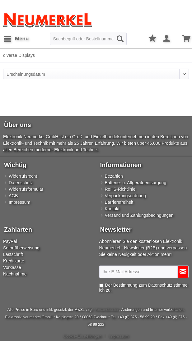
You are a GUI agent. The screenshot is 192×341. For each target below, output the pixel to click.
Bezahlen (114, 176)
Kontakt (112, 208)
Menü (16, 38)
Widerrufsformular (26, 189)
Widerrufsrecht (23, 176)
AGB (13, 195)
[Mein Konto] (167, 39)
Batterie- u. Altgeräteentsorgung (135, 182)
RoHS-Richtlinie (120, 189)
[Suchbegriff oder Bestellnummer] (88, 39)
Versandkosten (107, 309)
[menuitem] (16, 39)
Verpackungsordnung (125, 195)
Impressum (19, 202)
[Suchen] (120, 39)
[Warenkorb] (182, 39)
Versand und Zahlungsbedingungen (139, 215)
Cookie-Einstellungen (82, 336)
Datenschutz (21, 182)
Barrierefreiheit (119, 202)
